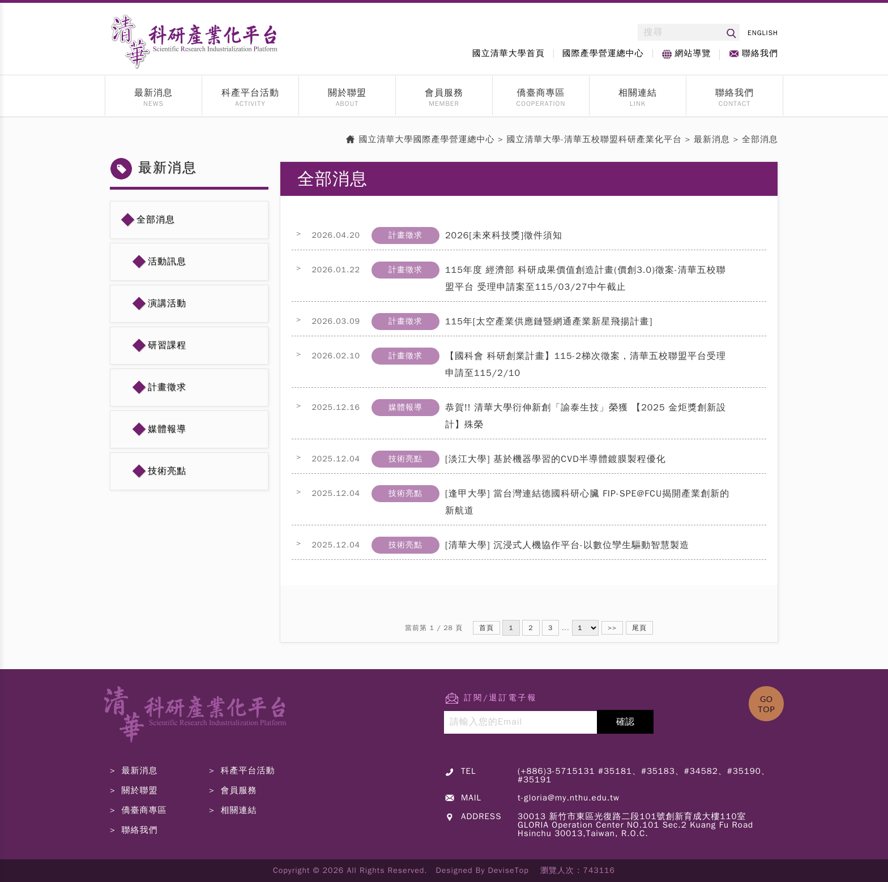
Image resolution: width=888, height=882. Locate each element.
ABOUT (347, 104)
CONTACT (734, 104)
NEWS (153, 104)
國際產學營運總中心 (603, 53)
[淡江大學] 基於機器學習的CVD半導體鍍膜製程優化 (555, 459)
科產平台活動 (250, 93)
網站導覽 (692, 53)
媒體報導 (167, 429)
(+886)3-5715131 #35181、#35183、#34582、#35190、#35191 (644, 775)
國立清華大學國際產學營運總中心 (427, 139)
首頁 (486, 627)
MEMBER (444, 104)
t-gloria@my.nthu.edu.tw (569, 798)
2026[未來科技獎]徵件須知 (503, 235)
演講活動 (167, 303)
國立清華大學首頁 (508, 53)
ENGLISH (763, 32)
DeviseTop (508, 870)
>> (612, 627)
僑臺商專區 (541, 93)
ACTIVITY (250, 104)
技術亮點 (167, 471)
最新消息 (153, 93)
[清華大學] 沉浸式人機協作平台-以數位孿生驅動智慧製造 (567, 545)
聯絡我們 (760, 53)
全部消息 (155, 219)
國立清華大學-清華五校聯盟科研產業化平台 (594, 139)
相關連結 (637, 93)
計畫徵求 (167, 387)
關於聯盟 (347, 93)
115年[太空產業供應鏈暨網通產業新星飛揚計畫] (548, 321)
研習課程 (167, 345)
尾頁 (639, 627)
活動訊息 (167, 261)
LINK (638, 104)
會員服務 (444, 93)
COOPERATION (541, 104)
